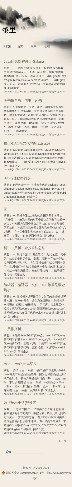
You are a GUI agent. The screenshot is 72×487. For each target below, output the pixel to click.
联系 (33, 46)
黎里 (9, 30)
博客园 (7, 46)
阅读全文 (13, 88)
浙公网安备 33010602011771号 (23, 472)
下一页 (62, 441)
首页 (20, 46)
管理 (47, 46)
